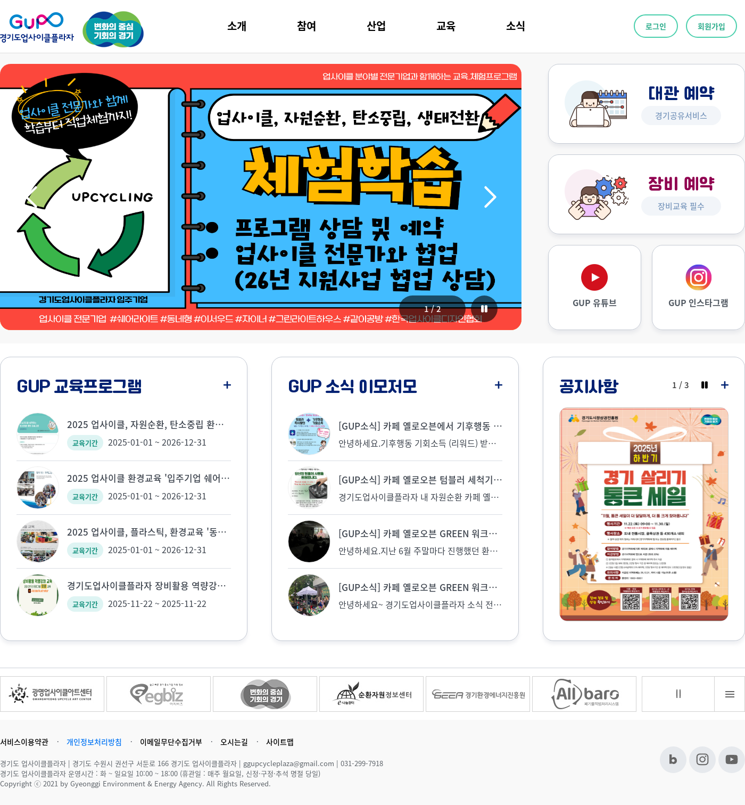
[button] (31, 197)
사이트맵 (280, 741)
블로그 (673, 759)
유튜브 (731, 759)
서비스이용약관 (24, 741)
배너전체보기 (729, 694)
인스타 (702, 759)
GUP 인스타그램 (698, 302)
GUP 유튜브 (595, 302)
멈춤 (678, 693)
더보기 (227, 385)
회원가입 (711, 26)
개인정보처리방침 (94, 741)
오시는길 (234, 741)
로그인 (655, 26)
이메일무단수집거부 (171, 741)
